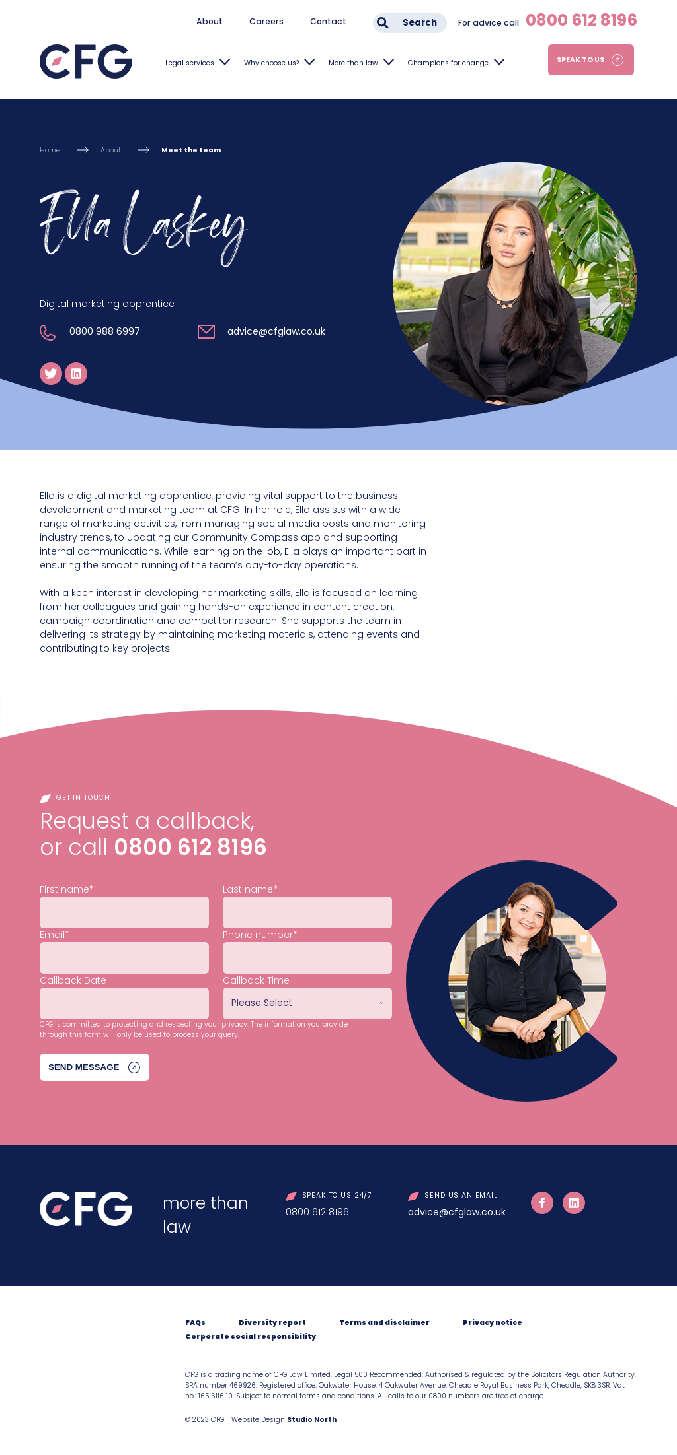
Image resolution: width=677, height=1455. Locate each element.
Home (50, 150)
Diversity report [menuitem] (272, 1323)
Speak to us (580, 60)
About (110, 150)
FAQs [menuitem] (195, 1323)
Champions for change (448, 63)
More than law (353, 63)
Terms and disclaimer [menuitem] (384, 1323)
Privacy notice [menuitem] (492, 1323)
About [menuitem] (209, 21)
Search (420, 23)
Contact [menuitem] (328, 21)
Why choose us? (271, 63)
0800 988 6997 (104, 331)
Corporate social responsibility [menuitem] (250, 1336)
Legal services (189, 63)
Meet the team (191, 150)
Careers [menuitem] (266, 21)
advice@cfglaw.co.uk (276, 331)
